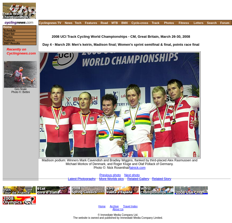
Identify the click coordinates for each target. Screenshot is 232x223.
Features (91, 22)
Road (104, 22)
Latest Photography (82, 179)
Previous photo (110, 175)
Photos (169, 22)
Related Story (161, 179)
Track (155, 22)
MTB (115, 22)
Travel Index (130, 206)
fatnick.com (137, 168)
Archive (114, 206)
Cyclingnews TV (50, 22)
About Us (117, 209)
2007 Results (12, 43)
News (69, 22)
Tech (78, 22)
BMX (124, 22)
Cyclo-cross (140, 22)
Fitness (184, 22)
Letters (199, 22)
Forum (224, 22)
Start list (9, 33)
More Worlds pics (111, 179)
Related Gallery (138, 179)
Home (7, 27)
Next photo (132, 175)
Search (212, 22)
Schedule (9, 30)
